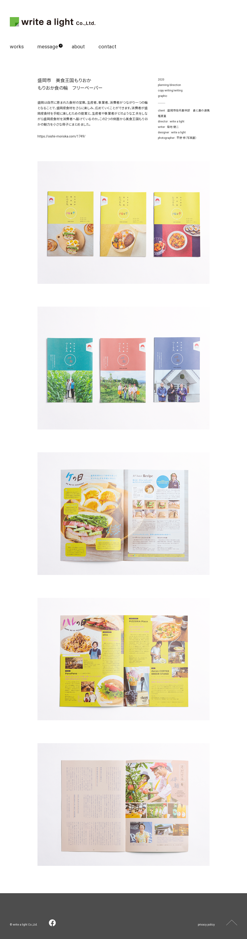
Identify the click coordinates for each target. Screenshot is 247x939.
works (17, 46)
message (47, 46)
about (78, 46)
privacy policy (206, 924)
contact (107, 46)
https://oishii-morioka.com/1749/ (61, 136)
